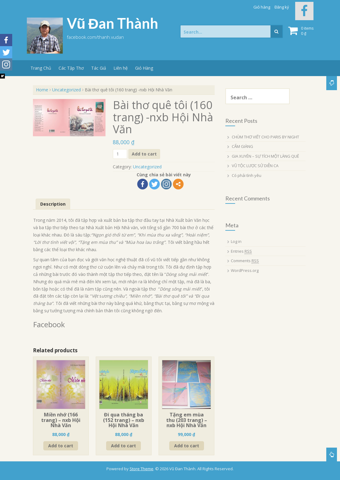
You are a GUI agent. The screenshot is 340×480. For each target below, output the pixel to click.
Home (42, 90)
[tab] (53, 204)
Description (53, 204)
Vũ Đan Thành (113, 23)
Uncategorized (66, 90)
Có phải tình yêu (246, 175)
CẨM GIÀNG (242, 146)
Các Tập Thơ (71, 68)
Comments (245, 261)
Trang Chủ (40, 68)
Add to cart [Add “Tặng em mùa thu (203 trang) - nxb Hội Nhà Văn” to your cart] (186, 446)
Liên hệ (120, 68)
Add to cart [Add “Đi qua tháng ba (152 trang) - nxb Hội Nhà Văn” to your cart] (123, 446)
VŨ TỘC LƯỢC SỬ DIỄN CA (255, 165)
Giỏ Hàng (144, 68)
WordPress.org (245, 270)
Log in (236, 241)
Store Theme (141, 468)
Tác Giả (98, 68)
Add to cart (144, 154)
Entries (241, 251)
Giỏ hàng (261, 7)
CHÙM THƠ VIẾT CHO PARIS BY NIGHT (265, 137)
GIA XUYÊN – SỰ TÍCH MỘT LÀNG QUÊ (265, 156)
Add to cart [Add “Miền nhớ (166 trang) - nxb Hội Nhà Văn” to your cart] (60, 446)
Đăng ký (281, 7)
